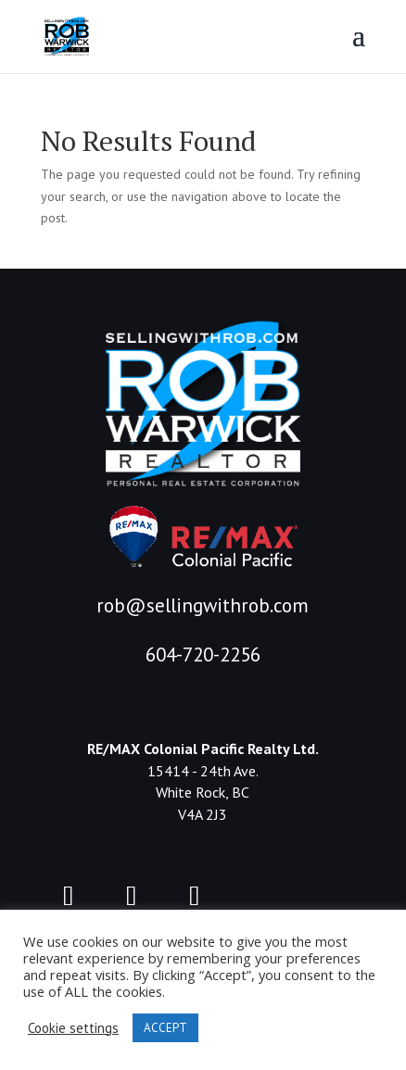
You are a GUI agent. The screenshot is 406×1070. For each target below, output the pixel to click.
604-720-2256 (203, 654)
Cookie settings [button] (73, 1028)
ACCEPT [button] (165, 1028)
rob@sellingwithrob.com (202, 605)
